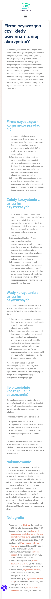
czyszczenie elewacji (32, 570)
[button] (25, 16)
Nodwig (26, 525)
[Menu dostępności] (4, 588)
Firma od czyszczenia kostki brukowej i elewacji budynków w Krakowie (27, 534)
